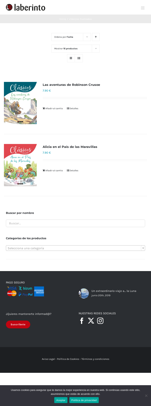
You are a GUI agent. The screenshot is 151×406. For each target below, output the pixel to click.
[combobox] (75, 248)
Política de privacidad (84, 400)
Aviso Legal (48, 358)
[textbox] (75, 248)
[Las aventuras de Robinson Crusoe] (20, 103)
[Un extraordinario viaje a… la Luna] (84, 293)
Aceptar (60, 400)
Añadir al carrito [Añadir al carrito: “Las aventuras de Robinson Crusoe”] (54, 108)
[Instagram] (100, 321)
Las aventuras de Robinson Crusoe (71, 85)
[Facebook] (82, 321)
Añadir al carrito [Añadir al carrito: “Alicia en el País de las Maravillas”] (54, 170)
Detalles (74, 108)
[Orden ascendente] (96, 37)
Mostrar (65, 48)
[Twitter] (91, 321)
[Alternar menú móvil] (143, 8)
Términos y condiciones (95, 358)
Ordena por (63, 37)
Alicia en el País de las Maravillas (70, 147)
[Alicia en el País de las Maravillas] (20, 165)
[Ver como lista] (79, 58)
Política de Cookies (68, 358)
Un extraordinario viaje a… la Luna (113, 291)
